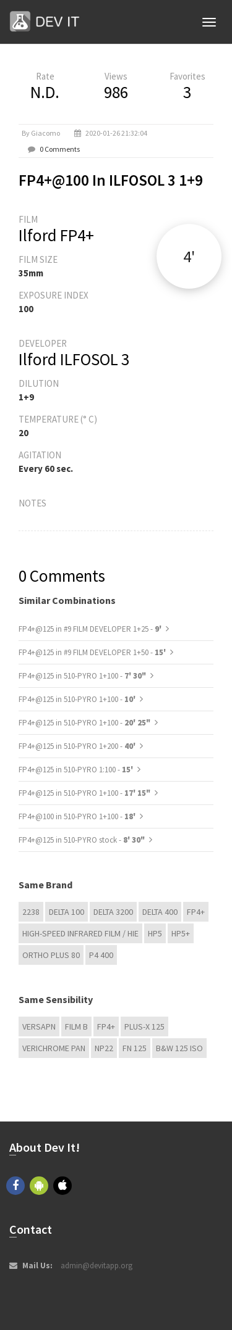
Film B (76, 1026)
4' (189, 256)
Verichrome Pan (53, 1048)
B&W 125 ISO (179, 1048)
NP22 (104, 1048)
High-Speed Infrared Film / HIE (80, 933)
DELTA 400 (160, 911)
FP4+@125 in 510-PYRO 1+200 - (78, 746)
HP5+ (180, 933)
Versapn (39, 1026)
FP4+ (196, 911)
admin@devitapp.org (96, 1265)
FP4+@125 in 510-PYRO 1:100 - (77, 769)
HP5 (155, 933)
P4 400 (101, 954)
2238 (31, 911)
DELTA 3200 (113, 911)
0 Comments (60, 149)
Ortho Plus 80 (51, 954)
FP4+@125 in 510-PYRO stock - (82, 840)
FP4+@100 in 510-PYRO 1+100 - (78, 816)
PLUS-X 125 (144, 1026)
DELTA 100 (66, 911)
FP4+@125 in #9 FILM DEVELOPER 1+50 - (93, 652)
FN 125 (134, 1048)
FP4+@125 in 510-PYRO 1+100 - (82, 676)
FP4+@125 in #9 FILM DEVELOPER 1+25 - (91, 629)
